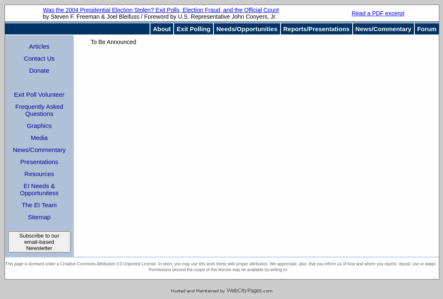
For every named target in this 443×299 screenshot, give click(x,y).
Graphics (39, 125)
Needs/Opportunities (247, 28)
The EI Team (39, 204)
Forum (427, 28)
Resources (39, 173)
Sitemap (39, 217)
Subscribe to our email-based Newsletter (39, 242)
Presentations (39, 161)
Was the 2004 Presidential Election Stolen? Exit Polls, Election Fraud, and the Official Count (161, 10)
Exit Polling (194, 28)
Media (39, 137)
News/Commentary (384, 28)
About (162, 28)
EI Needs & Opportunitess (39, 189)
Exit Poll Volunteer (39, 94)
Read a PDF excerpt (378, 13)
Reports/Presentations (316, 28)
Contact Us (39, 58)
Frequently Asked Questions (39, 110)
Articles (39, 46)
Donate (39, 70)
